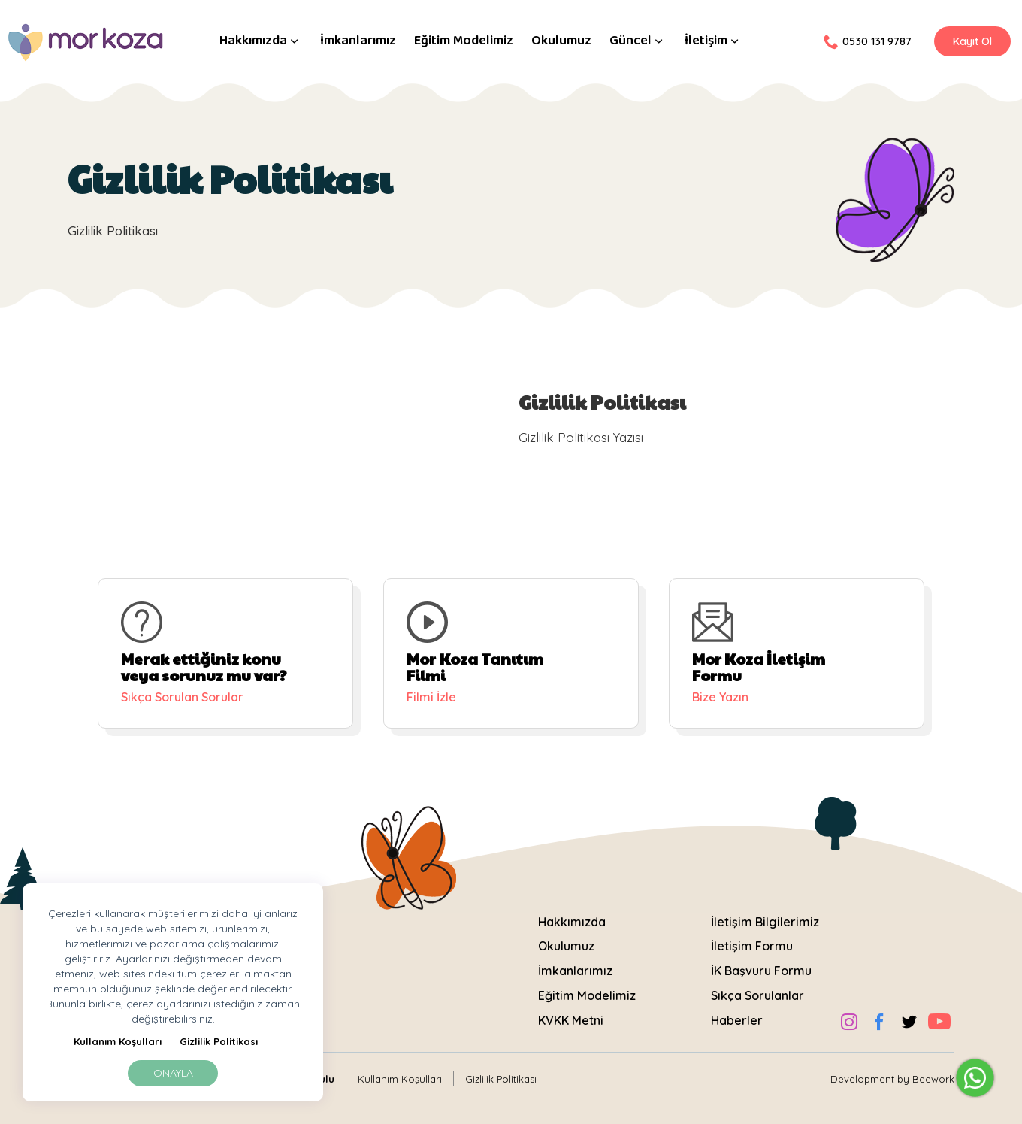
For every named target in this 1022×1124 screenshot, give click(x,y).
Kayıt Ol (972, 41)
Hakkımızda (260, 41)
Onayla (173, 1073)
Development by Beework (892, 1079)
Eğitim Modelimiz (463, 41)
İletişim (713, 41)
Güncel (638, 41)
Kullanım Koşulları (118, 1041)
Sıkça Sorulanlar (757, 995)
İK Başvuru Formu (761, 970)
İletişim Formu (752, 945)
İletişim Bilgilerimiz (765, 921)
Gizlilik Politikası (219, 1041)
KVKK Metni (570, 1020)
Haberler (737, 1020)
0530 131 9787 (868, 41)
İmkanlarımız (358, 41)
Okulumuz (561, 41)
